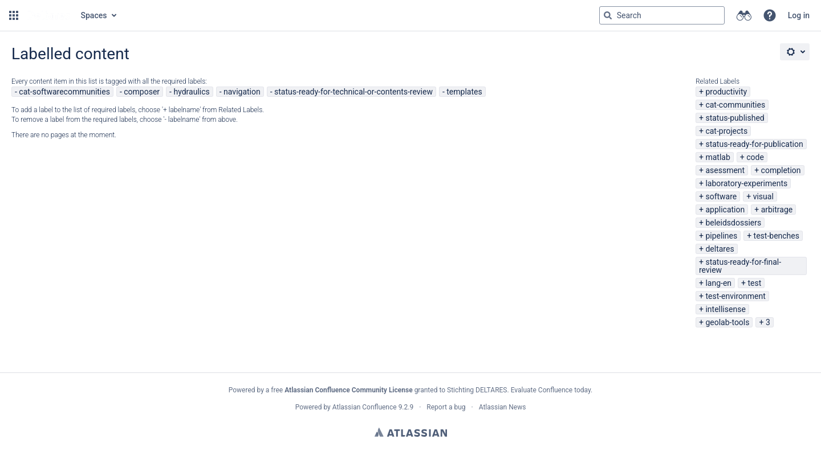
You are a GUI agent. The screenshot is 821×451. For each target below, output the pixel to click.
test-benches (776, 235)
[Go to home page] (48, 15)
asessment (725, 170)
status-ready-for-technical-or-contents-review (353, 91)
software (721, 196)
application (725, 209)
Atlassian (411, 432)
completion (781, 170)
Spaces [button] (94, 15)
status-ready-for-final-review (740, 265)
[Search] (607, 15)
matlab (717, 157)
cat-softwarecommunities (64, 91)
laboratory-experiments (746, 183)
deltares (719, 248)
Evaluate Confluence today (551, 390)
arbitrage (777, 209)
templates (464, 91)
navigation (242, 91)
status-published (734, 117)
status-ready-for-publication (754, 144)
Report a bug (445, 407)
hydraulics (191, 91)
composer (142, 91)
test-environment (735, 296)
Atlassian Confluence (364, 407)
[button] (14, 15)
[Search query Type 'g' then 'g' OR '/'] (662, 15)
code (755, 157)
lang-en (718, 283)
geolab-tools (727, 322)
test (754, 283)
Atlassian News (502, 407)
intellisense (725, 309)
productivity (726, 91)
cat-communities (735, 104)
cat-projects (726, 131)
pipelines (721, 235)
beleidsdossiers (733, 222)
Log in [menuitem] (799, 15)
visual (763, 196)
